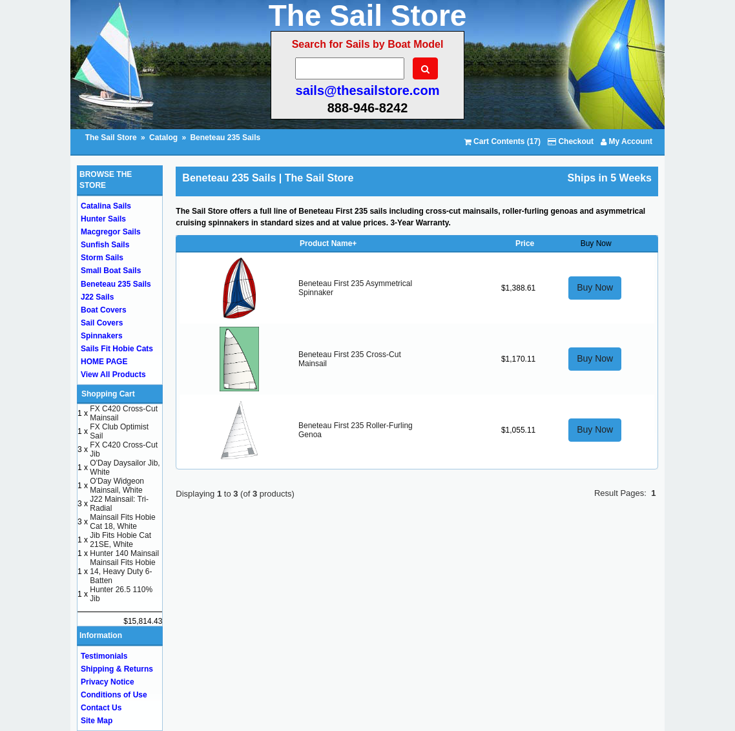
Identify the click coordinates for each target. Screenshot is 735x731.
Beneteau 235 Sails (225, 137)
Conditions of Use (114, 694)
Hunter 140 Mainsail (124, 553)
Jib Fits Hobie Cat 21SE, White (120, 540)
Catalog (163, 137)
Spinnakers (102, 335)
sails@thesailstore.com (368, 90)
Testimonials (104, 656)
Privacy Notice (107, 681)
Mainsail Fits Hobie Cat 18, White (122, 522)
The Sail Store (112, 137)
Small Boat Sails (111, 270)
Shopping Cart (108, 393)
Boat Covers (104, 309)
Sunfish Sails (105, 244)
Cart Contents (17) (502, 141)
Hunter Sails (103, 218)
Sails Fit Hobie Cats (117, 348)
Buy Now (595, 287)
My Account (626, 141)
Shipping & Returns (117, 669)
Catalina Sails (106, 206)
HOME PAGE (104, 361)
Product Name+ (328, 243)
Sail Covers (102, 322)
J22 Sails (97, 297)
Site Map (96, 720)
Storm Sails (102, 257)
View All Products (113, 374)
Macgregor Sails (111, 231)
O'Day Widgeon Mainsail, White (117, 486)
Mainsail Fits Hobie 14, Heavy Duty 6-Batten (122, 571)
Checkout (571, 141)
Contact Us (101, 707)
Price (524, 243)
